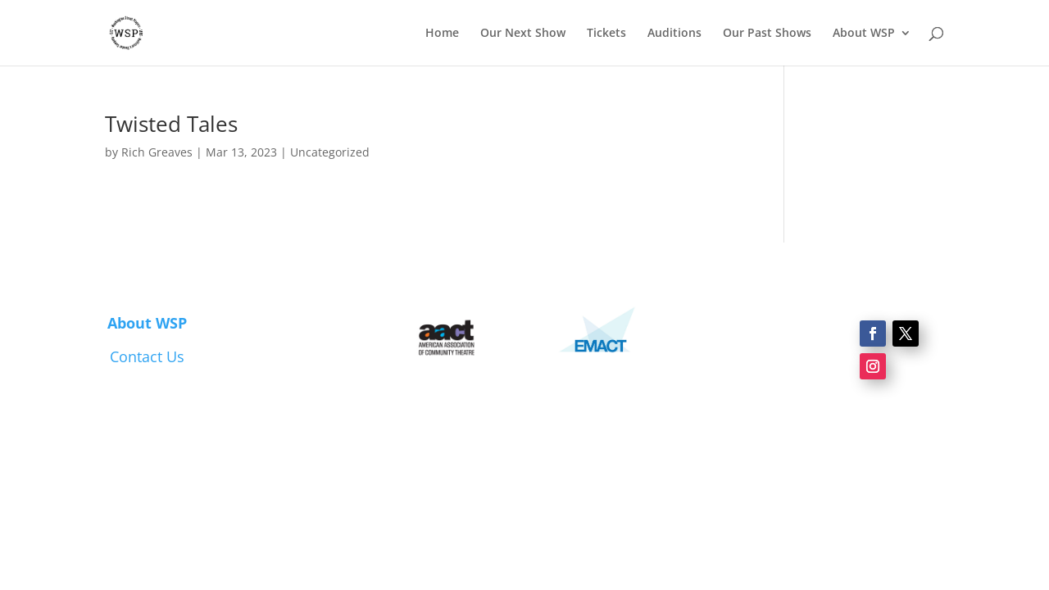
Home (442, 33)
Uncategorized (330, 152)
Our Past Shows (767, 33)
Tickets (606, 33)
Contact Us (147, 356)
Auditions (674, 33)
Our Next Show (522, 33)
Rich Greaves (157, 152)
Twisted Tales (171, 123)
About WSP (864, 33)
